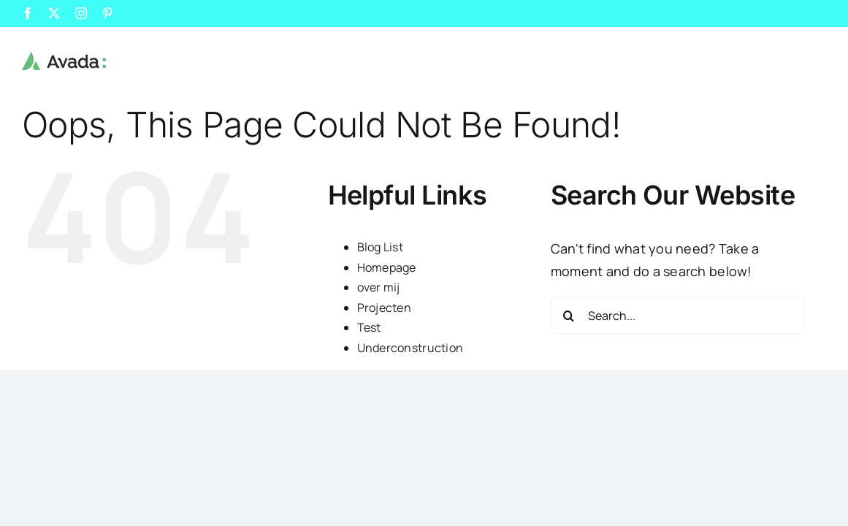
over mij (378, 287)
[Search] (569, 315)
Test (369, 327)
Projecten (384, 308)
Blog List (380, 247)
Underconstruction (410, 348)
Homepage (386, 267)
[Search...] (677, 315)
